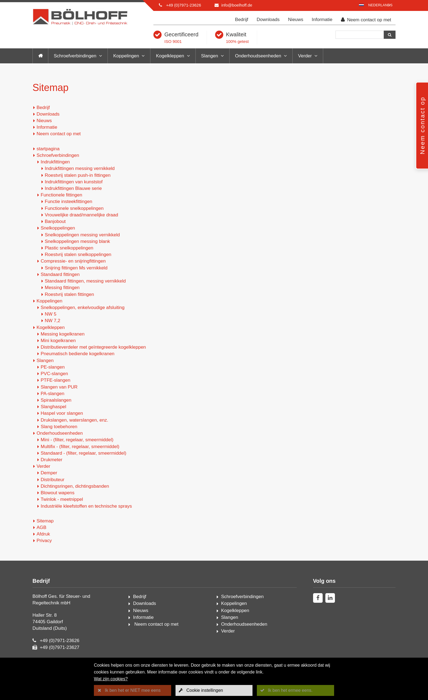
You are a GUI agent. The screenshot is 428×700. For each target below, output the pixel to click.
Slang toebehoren (59, 426)
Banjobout (55, 221)
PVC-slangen (54, 373)
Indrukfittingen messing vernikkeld (80, 168)
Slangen (209, 55)
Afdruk (43, 534)
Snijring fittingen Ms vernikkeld (76, 267)
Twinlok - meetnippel (62, 499)
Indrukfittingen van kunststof (74, 181)
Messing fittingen (62, 287)
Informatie (322, 19)
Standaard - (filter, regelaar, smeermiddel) (83, 453)
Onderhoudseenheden (258, 55)
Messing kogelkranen (63, 334)
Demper (49, 472)
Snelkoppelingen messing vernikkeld (82, 234)
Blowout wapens (58, 492)
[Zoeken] (359, 35)
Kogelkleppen (170, 55)
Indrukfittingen (55, 161)
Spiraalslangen (56, 400)
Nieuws (295, 19)
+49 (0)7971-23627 (59, 647)
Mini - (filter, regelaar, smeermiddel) (77, 439)
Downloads (268, 19)
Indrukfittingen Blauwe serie (73, 188)
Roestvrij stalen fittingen (69, 294)
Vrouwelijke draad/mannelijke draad (81, 214)
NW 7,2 (52, 320)
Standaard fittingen (60, 274)
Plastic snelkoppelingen (69, 248)
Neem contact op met (366, 19)
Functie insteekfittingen (68, 201)
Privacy (44, 540)
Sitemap (45, 520)
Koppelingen (126, 55)
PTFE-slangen (55, 380)
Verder (305, 55)
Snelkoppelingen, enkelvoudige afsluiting (82, 307)
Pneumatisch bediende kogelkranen (77, 353)
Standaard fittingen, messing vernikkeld (85, 281)
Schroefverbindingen (75, 55)
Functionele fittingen (61, 195)
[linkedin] (330, 598)
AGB (41, 527)
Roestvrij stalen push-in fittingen (78, 175)
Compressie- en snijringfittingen (73, 261)
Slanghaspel (53, 406)
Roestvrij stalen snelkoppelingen (78, 254)
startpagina (48, 148)
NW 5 (51, 314)
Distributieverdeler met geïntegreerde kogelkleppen (93, 347)
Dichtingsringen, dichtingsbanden (75, 486)
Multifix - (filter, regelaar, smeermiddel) (80, 446)
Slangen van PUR (59, 387)
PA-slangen (52, 393)
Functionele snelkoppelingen (74, 208)
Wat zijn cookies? (111, 679)
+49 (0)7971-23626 (183, 5)
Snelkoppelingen (58, 228)
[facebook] (318, 598)
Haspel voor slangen (62, 413)
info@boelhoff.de (236, 5)
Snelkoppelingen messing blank (77, 241)
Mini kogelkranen (58, 340)
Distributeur (52, 479)
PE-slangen (53, 367)
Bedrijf (241, 19)
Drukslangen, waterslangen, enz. (74, 420)
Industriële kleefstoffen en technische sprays (86, 506)
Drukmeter (51, 459)
